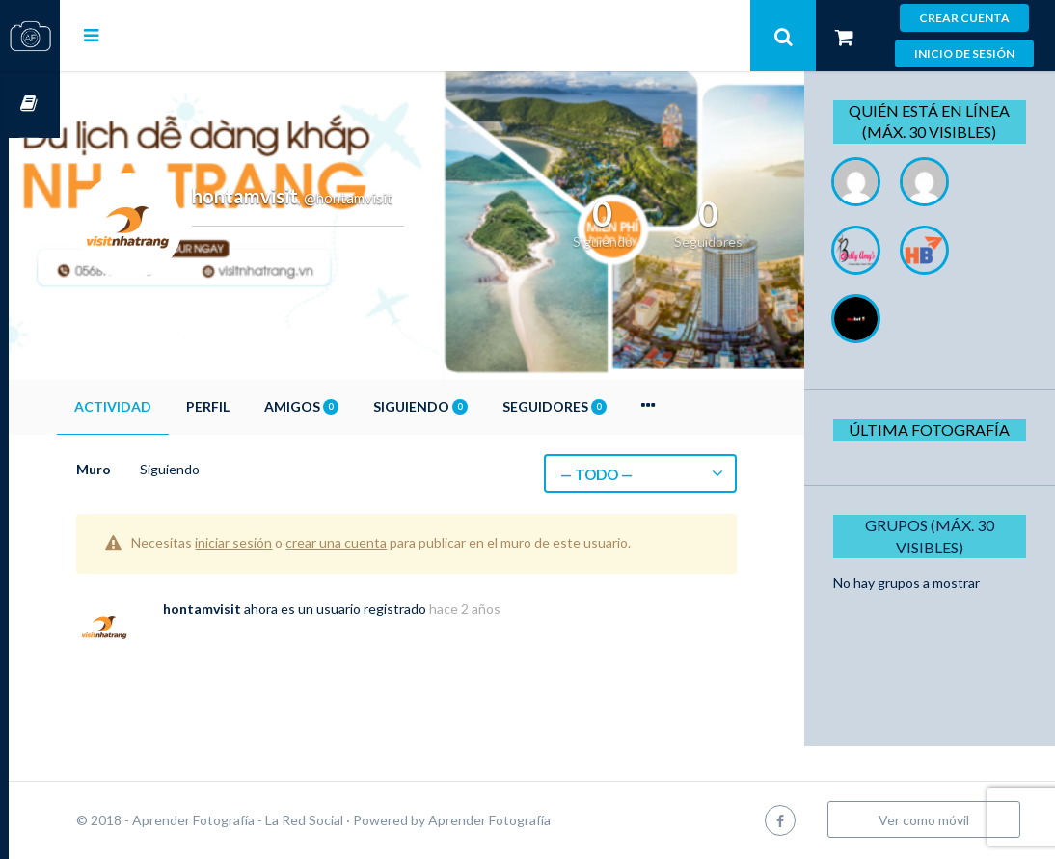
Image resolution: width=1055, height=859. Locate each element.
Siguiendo (471, 406)
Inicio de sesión (964, 53)
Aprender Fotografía (540, 820)
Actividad (164, 406)
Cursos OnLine (30, 104)
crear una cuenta (387, 542)
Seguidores (606, 406)
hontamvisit (253, 609)
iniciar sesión (284, 542)
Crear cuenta (964, 18)
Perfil (259, 406)
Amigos (352, 406)
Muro (144, 469)
